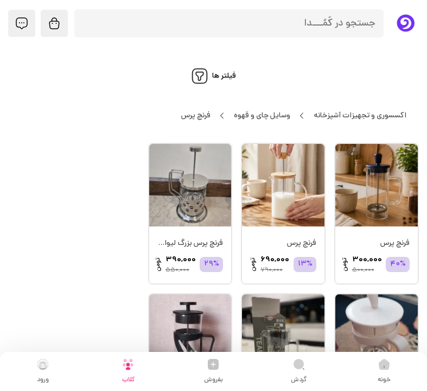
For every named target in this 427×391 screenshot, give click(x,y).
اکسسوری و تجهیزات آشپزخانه (359, 115)
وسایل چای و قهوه (262, 115)
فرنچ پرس (195, 115)
